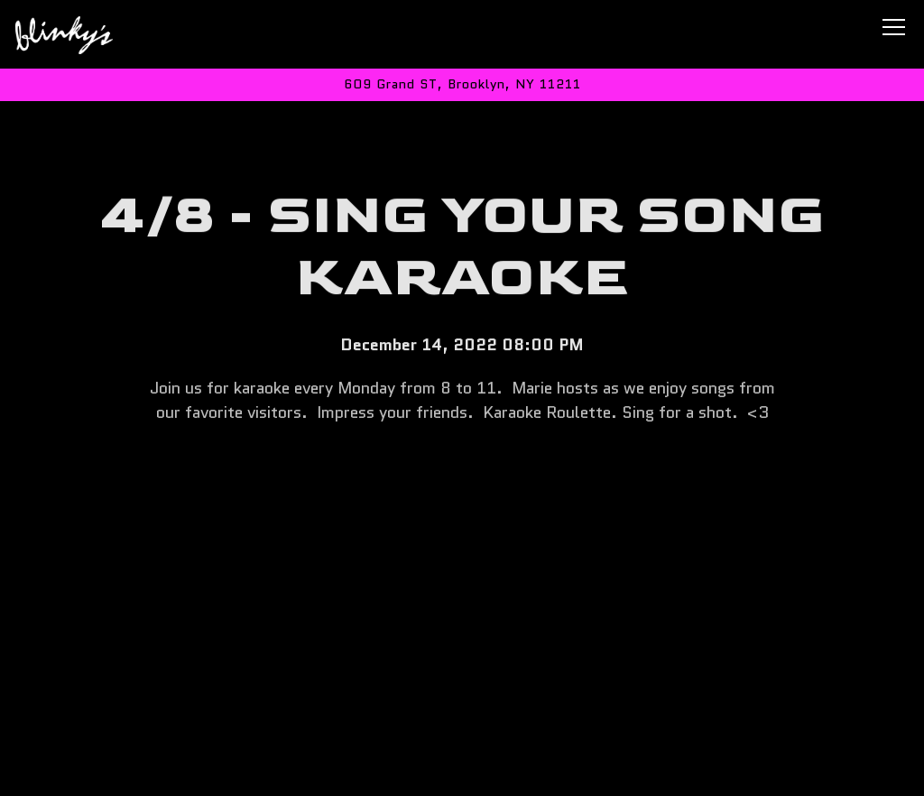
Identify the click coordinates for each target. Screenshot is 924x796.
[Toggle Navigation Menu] (894, 27)
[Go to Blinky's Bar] (462, 85)
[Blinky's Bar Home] (78, 34)
